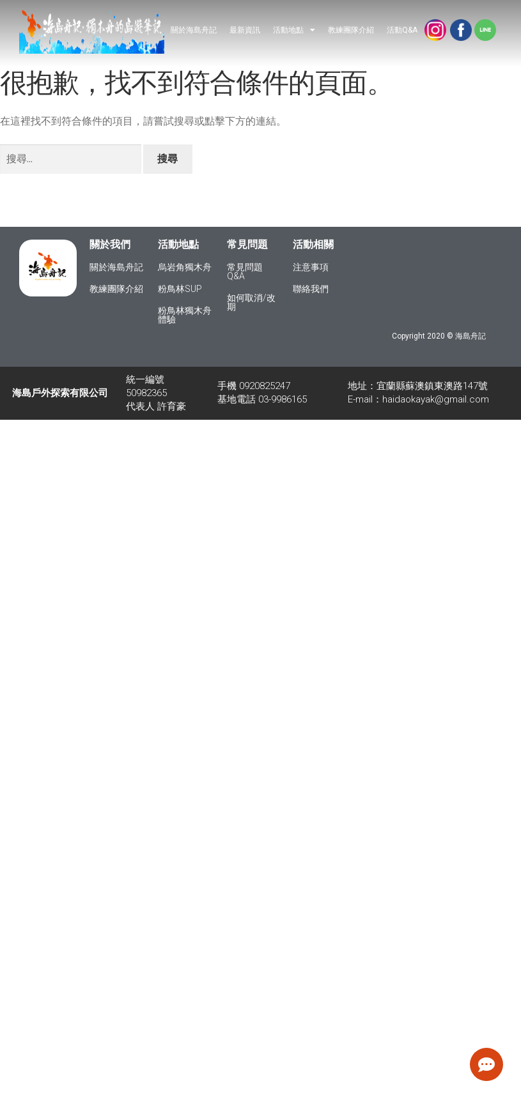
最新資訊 (244, 30)
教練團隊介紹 (351, 30)
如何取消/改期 (251, 302)
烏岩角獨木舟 (185, 267)
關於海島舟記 (194, 30)
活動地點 (294, 30)
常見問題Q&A (245, 271)
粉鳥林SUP (180, 289)
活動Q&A (402, 30)
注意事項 (311, 267)
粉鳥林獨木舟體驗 (185, 315)
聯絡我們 (311, 289)
